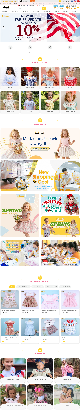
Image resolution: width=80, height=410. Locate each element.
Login (63, 1)
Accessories (65, 11)
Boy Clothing (36, 11)
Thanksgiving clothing (51, 286)
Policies (51, 3)
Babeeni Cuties (75, 11)
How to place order (43, 3)
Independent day (13, 379)
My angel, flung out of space (13, 406)
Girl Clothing (26, 11)
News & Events (57, 3)
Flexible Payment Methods (69, 49)
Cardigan (57, 11)
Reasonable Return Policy (49, 49)
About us (35, 3)
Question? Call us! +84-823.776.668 (8, 3)
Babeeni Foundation (66, 3)
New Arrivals (4, 11)
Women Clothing (47, 11)
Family (67, 406)
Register (67, 1)
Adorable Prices (10, 49)
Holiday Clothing (15, 11)
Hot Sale (12, 286)
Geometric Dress (40, 379)
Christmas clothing (65, 286)
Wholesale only (40, 406)
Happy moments (67, 379)
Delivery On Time (30, 49)
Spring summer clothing (23, 286)
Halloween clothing (37, 286)
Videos (78, 3)
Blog (74, 3)
